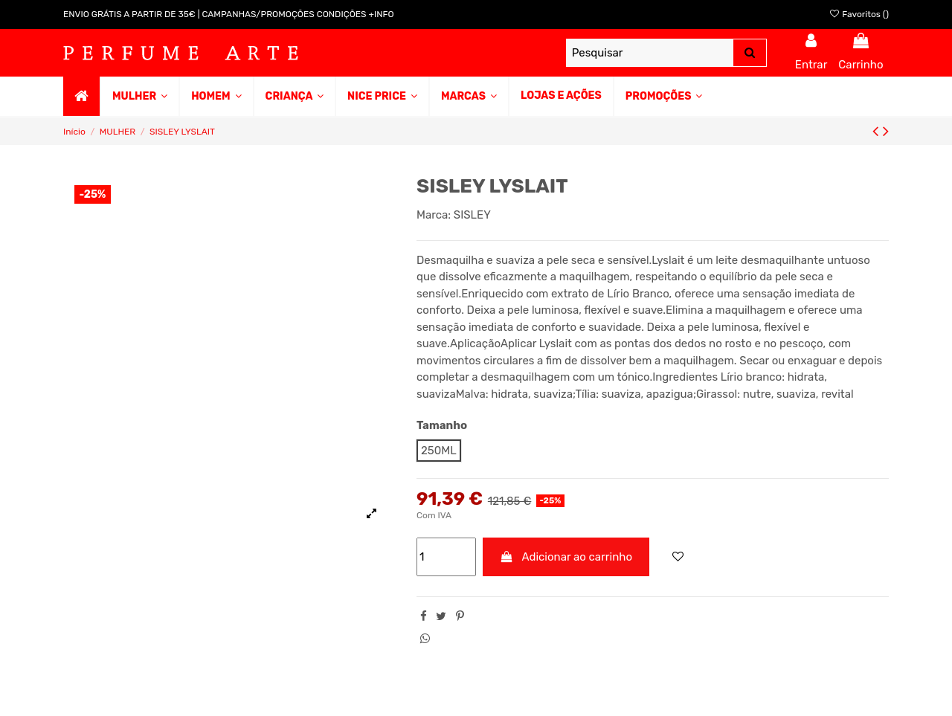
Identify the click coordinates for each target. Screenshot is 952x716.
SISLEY (472, 215)
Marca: (433, 215)
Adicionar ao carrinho (566, 557)
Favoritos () (859, 14)
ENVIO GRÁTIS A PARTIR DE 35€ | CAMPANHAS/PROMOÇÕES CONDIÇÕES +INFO (228, 14)
